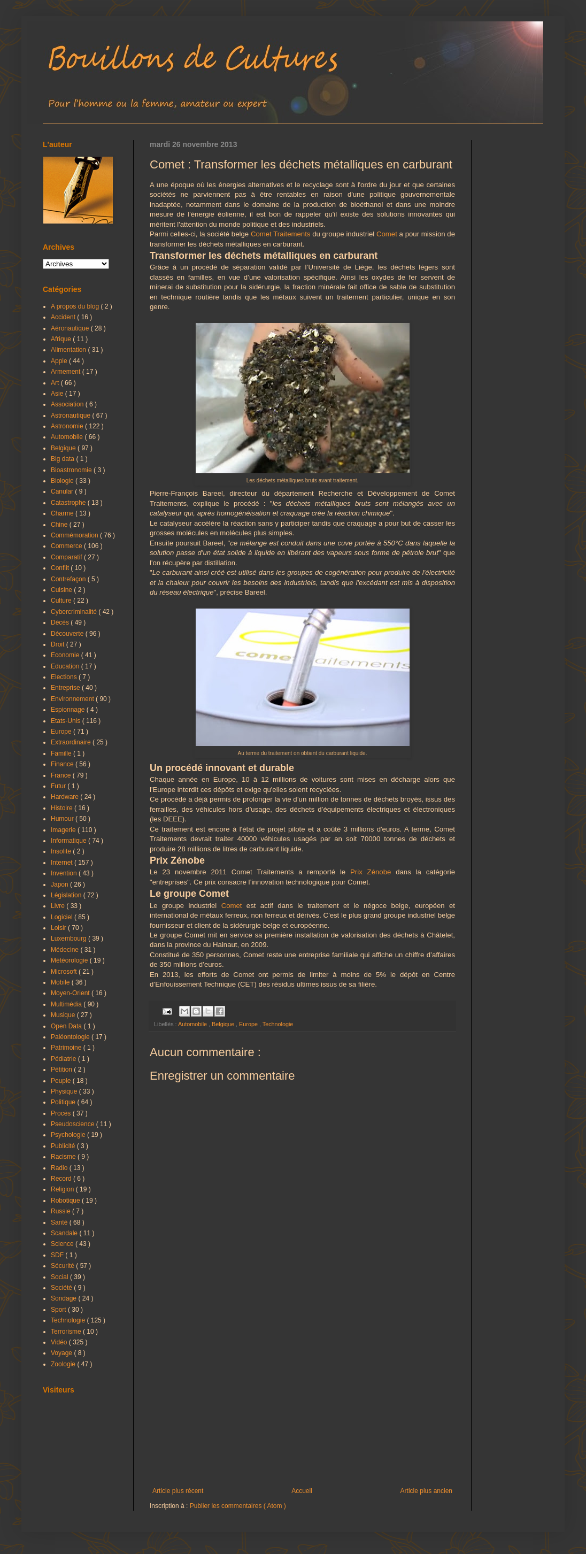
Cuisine (62, 590)
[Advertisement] (302, 1399)
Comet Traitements (281, 234)
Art (56, 383)
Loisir (59, 928)
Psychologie (69, 1134)
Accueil (301, 1491)
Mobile (61, 982)
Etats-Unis (66, 721)
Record (62, 1178)
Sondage (64, 1298)
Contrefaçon (69, 579)
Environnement (73, 699)
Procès (62, 1113)
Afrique (62, 339)
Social (60, 1277)
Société (62, 1287)
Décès (61, 622)
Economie (66, 655)
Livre (58, 906)
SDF (58, 1255)
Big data (63, 459)
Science (63, 1244)
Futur (59, 786)
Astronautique (71, 415)
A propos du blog (76, 306)
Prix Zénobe (370, 872)
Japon (60, 884)
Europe (249, 1024)
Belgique (224, 1024)
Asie (58, 393)
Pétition (62, 1069)
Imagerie (64, 830)
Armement (66, 371)
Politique (64, 1102)
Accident (64, 317)
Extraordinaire (71, 742)
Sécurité (63, 1266)
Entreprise (66, 687)
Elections (65, 677)
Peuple (62, 1080)
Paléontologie (71, 1037)
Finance (63, 764)
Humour (63, 818)
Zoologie (64, 1364)
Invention (65, 873)
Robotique (66, 1200)
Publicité (64, 1146)
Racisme (64, 1156)
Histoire (62, 808)
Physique (65, 1091)
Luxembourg (69, 938)
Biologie (63, 480)
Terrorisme (67, 1331)
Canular (63, 491)
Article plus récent (177, 1491)
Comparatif (67, 557)
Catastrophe (69, 502)
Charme (63, 513)
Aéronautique (71, 328)
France (62, 775)
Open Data (67, 1026)
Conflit (61, 568)
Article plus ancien (426, 1491)
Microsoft (65, 971)
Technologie (278, 1024)
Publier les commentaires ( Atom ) (238, 1506)
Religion (63, 1189)
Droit (58, 644)
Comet (386, 234)
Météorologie (70, 960)
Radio (60, 1168)
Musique (64, 1015)
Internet (62, 862)
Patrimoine (67, 1047)
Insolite (62, 851)
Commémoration (75, 535)
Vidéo (60, 1342)
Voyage (62, 1353)
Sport (59, 1309)
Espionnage (69, 709)
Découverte (68, 633)
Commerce (67, 546)
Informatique (69, 840)
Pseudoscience (73, 1124)
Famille (62, 753)
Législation (67, 895)
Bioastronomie (72, 470)
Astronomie (68, 426)
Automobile (193, 1024)
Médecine (65, 949)
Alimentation (69, 349)
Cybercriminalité (74, 612)
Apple (60, 361)
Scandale (65, 1233)
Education (66, 666)
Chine (60, 524)
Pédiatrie (64, 1059)
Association (68, 404)
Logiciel (62, 917)
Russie (61, 1211)
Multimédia (67, 1004)
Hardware (65, 797)
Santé (60, 1222)
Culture (62, 600)
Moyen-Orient (71, 993)
